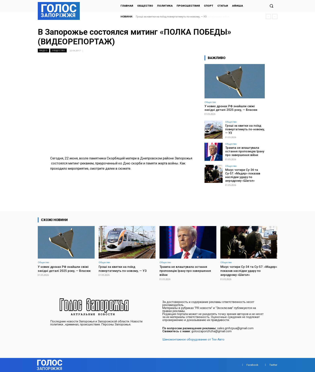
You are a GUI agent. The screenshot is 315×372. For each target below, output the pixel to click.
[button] (271, 6)
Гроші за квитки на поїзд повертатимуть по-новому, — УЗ (171, 16)
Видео (43, 50)
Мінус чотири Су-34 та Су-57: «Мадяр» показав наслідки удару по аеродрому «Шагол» (244, 174)
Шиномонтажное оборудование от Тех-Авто (193, 339)
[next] (274, 16)
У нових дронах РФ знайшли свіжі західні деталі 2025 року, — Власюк (231, 108)
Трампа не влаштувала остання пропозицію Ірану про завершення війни (243, 151)
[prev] (268, 16)
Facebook (252, 364)
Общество (58, 50)
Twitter (273, 364)
